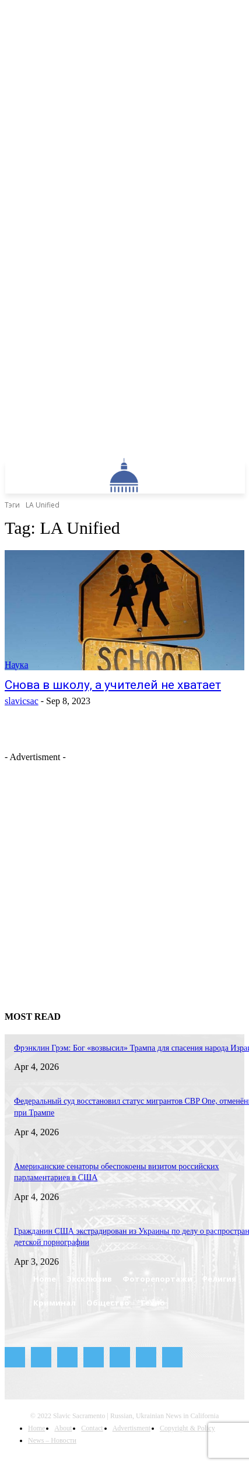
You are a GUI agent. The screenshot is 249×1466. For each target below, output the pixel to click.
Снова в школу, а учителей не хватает (113, 685)
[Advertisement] (109, 871)
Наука (16, 665)
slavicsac (21, 701)
